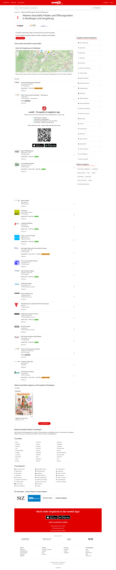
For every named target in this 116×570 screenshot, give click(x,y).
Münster (37, 461)
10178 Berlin (96, 8)
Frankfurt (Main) (18, 450)
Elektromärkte (82, 73)
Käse (88, 172)
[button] (71, 52)
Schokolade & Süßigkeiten (83, 169)
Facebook (66, 549)
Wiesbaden (59, 444)
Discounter (81, 63)
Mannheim (38, 459)
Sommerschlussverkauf (83, 184)
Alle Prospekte (44, 423)
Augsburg (59, 446)
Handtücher (95, 169)
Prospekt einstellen (46, 549)
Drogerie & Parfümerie (84, 68)
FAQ (43, 552)
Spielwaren (81, 133)
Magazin (105, 2)
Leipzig (37, 444)
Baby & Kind (81, 48)
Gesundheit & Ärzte (83, 83)
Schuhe (80, 123)
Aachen (58, 450)
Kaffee (90, 180)
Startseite (22, 549)
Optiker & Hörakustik (84, 108)
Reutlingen (17, 12)
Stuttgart (17, 452)
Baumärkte (81, 53)
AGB (87, 554)
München (17, 446)
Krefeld (58, 461)
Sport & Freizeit (82, 139)
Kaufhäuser (81, 93)
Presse (87, 551)
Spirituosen (88, 176)
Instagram (66, 552)
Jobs (87, 549)
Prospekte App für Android (58, 526)
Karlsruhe (59, 442)
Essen (16, 459)
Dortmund (17, 454)
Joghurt (93, 172)
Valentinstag (80, 176)
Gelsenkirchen (60, 448)
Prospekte (6, 2)
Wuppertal (38, 452)
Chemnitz (59, 456)
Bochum (37, 450)
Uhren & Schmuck (83, 149)
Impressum (88, 555)
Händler (13, 2)
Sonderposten (82, 128)
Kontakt (44, 554)
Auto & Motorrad (83, 42)
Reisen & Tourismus (83, 113)
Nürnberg (38, 446)
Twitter (65, 551)
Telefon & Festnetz (81, 180)
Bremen (16, 461)
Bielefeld (38, 454)
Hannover (38, 442)
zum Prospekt (20, 38)
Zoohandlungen (82, 154)
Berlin (61, 3)
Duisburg (38, 448)
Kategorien (21, 2)
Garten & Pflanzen (83, 78)
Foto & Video (18, 483)
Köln (16, 448)
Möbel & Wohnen (83, 98)
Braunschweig (60, 454)
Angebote (22, 554)
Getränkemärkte (83, 88)
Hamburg (17, 444)
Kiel (57, 459)
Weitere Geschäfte (83, 159)
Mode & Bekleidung (83, 103)
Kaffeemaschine (81, 172)
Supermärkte (82, 144)
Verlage (44, 551)
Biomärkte (81, 58)
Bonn (37, 456)
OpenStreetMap (65, 71)
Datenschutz (89, 552)
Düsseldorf (17, 456)
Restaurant (81, 118)
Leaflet (59, 71)
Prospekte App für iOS (58, 528)
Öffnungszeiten (24, 551)
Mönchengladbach (61, 452)
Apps (111, 2)
